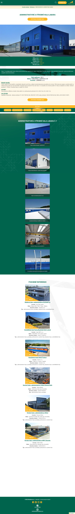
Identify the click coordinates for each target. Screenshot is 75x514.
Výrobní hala (49, 110)
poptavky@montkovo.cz (37, 511)
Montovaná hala (27, 110)
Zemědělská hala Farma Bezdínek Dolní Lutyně (37, 330)
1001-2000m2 (67, 110)
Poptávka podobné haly (37, 19)
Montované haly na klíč (17, 110)
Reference (32, 7)
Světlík (43, 110)
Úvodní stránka (25, 7)
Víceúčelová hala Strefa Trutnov (37, 357)
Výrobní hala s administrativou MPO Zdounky (37, 440)
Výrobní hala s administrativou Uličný (37, 413)
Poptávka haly (62, 2)
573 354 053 (37, 506)
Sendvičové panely (36, 110)
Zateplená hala (8, 110)
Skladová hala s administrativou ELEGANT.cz (37, 302)
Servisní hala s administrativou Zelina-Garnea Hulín (37, 385)
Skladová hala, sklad (58, 110)
